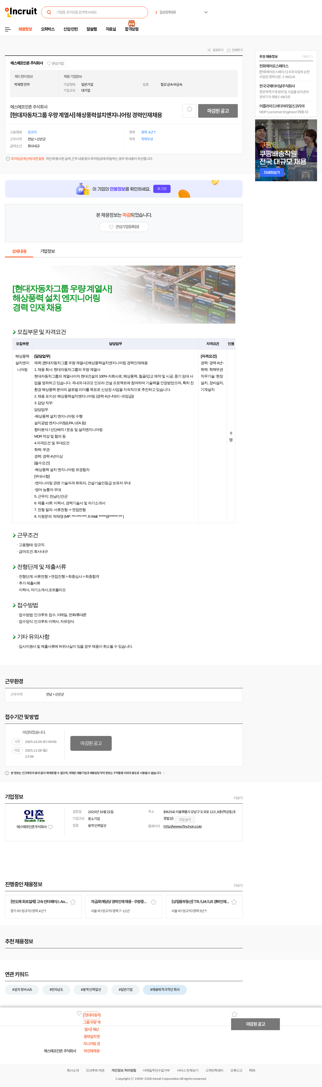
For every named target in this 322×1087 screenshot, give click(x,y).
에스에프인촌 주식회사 (26, 63)
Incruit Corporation (166, 1079)
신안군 (59, 694)
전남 (49, 694)
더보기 (238, 798)
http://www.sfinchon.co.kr (182, 826)
